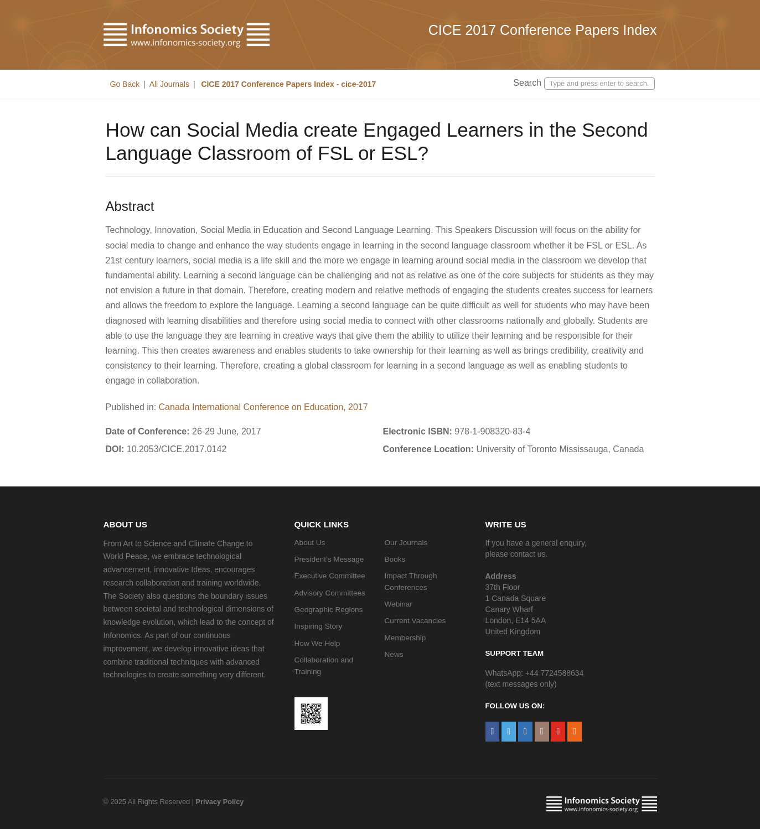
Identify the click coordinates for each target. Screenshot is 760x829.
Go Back (125, 84)
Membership (405, 638)
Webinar (398, 604)
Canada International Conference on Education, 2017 (263, 407)
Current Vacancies (415, 620)
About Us (309, 542)
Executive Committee (329, 576)
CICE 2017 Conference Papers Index (542, 30)
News (394, 654)
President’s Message (329, 559)
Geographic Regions (328, 609)
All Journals (169, 84)
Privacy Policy (220, 801)
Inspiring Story (318, 626)
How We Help (317, 643)
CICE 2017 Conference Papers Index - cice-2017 (287, 84)
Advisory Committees (329, 593)
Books (395, 559)
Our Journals (406, 542)
